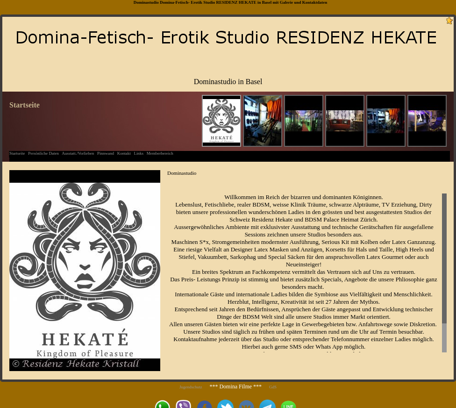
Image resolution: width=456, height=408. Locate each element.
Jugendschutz (190, 387)
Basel (267, 2)
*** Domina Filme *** (235, 386)
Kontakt (124, 153)
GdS (273, 387)
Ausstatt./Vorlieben (78, 153)
